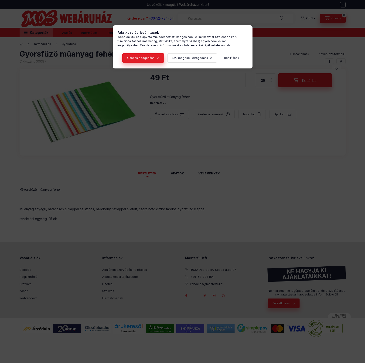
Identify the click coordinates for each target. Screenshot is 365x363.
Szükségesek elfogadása (190, 58)
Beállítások (231, 58)
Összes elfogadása (140, 58)
